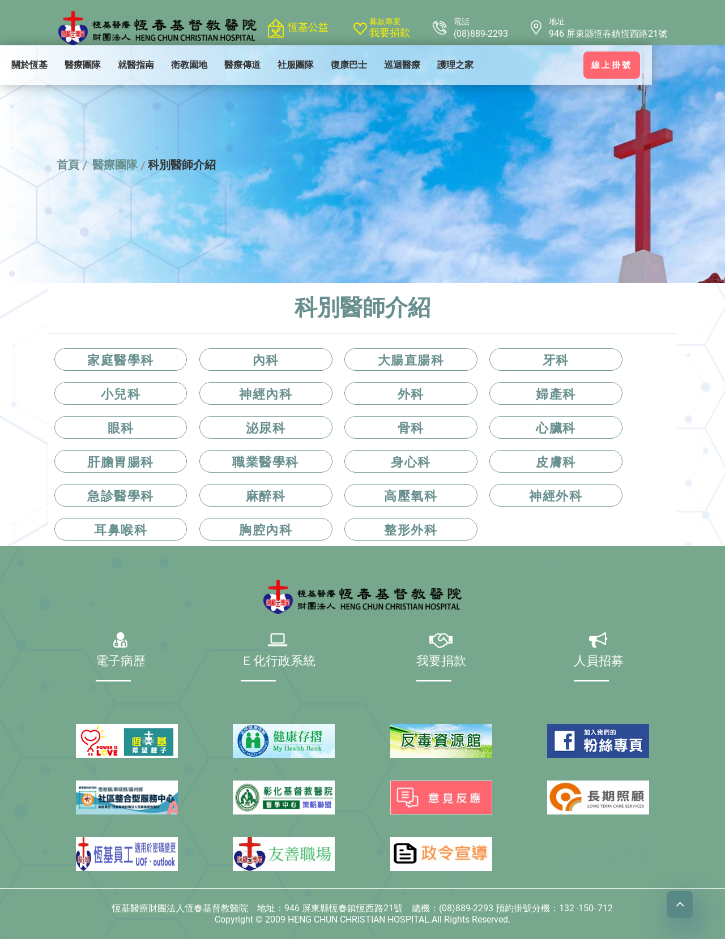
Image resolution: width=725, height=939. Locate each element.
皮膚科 (556, 462)
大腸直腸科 (411, 360)
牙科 (556, 360)
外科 (411, 394)
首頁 (68, 164)
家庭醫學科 (120, 360)
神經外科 (555, 495)
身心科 (411, 462)
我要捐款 (389, 32)
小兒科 (121, 394)
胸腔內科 (265, 529)
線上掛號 (648, 65)
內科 (266, 360)
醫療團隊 (115, 164)
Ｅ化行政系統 (279, 662)
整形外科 (410, 529)
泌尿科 (266, 428)
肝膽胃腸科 (120, 462)
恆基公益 (308, 27)
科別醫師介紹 (182, 164)
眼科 (121, 428)
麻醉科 (266, 495)
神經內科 (265, 394)
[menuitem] (66, 65)
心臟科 (556, 428)
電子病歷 (121, 662)
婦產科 (556, 394)
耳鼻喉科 (120, 529)
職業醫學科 (265, 462)
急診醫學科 (120, 495)
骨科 (411, 428)
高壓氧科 (410, 495)
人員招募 (598, 662)
